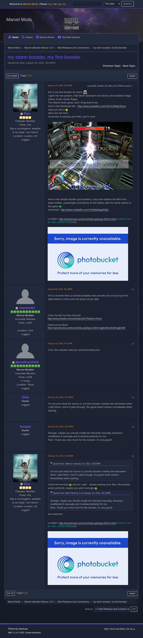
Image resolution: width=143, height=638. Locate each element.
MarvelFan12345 (27, 362)
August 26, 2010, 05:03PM (60, 85)
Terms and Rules (117, 629)
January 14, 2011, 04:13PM (60, 426)
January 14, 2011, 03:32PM (60, 397)
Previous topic (112, 65)
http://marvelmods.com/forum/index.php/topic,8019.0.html (87, 219)
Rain (27, 113)
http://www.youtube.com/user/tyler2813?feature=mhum (75, 318)
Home (13, 37)
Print (132, 76)
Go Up (10, 593)
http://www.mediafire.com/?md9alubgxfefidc (85, 209)
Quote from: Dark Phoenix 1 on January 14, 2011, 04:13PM (81, 493)
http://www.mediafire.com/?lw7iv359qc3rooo (101, 106)
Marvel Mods (19, 19)
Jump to (89, 609)
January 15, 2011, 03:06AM (60, 456)
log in (51, 4)
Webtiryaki (23, 629)
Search (27, 37)
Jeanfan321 (27, 307)
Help (106, 629)
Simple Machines (33, 632)
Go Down (12, 76)
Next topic (129, 65)
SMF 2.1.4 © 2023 (16, 632)
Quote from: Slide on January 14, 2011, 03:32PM (76, 463)
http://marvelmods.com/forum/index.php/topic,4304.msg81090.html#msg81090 (86, 328)
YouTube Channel (69, 37)
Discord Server (45, 37)
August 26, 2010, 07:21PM (60, 343)
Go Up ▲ (131, 629)
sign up (61, 4)
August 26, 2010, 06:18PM (60, 289)
